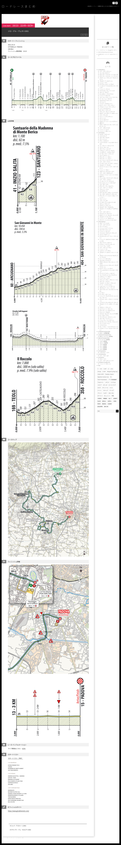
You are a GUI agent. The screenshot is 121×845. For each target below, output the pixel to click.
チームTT (112, 390)
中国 (113, 395)
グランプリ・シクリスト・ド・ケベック (109, 76)
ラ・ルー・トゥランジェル (106, 284)
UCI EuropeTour (102, 221)
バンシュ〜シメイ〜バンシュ (106, 228)
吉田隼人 (110, 401)
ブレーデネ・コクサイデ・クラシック (108, 194)
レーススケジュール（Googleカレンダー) (107, 50)
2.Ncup (99, 371)
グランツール (105, 387)
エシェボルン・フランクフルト (107, 94)
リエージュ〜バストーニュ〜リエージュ (108, 97)
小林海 (114, 401)
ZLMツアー (102, 176)
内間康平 (115, 398)
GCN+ (24, 749)
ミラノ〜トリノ (103, 199)
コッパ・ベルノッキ (104, 147)
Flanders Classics (109, 374)
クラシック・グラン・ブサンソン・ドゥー (109, 280)
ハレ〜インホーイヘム (105, 323)
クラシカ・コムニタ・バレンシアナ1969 (109, 313)
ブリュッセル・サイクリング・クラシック (109, 178)
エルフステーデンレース (105, 229)
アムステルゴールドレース (105, 100)
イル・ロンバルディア (105, 73)
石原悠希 (110, 403)
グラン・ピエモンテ (104, 141)
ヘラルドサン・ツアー (105, 352)
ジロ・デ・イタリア (104, 92)
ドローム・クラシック (105, 204)
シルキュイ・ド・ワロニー (106, 276)
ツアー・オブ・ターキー (105, 225)
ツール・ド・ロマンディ (105, 95)
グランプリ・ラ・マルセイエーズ (107, 310)
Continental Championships (104, 334)
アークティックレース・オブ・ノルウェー (109, 163)
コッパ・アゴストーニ (105, 234)
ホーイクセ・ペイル (104, 315)
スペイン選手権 (103, 346)
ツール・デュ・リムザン (105, 246)
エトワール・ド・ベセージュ (106, 309)
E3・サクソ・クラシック (105, 110)
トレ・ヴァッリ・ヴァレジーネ (107, 145)
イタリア (83, 34)
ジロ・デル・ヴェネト (105, 137)
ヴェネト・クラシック (105, 134)
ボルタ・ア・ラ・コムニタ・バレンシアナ (109, 215)
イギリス (107, 382)
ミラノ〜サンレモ (104, 115)
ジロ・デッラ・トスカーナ (106, 242)
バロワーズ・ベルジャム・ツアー (107, 171)
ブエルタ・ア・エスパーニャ (106, 81)
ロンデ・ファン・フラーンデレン (107, 105)
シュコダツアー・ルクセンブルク (107, 152)
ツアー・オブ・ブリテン (105, 162)
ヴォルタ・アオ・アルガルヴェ (107, 207)
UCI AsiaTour (101, 357)
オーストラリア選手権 (105, 339)
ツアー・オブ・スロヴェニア (106, 173)
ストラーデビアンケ (104, 120)
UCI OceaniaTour (102, 351)
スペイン (100, 390)
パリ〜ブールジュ (103, 226)
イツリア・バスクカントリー (106, 103)
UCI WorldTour (101, 69)
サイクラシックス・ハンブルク (107, 84)
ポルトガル (111, 393)
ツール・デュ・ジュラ (105, 278)
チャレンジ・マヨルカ (105, 312)
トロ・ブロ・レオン (104, 184)
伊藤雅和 (105, 398)
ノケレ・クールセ (104, 200)
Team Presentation (102, 379)
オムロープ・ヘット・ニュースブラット (108, 121)
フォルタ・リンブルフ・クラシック (108, 283)
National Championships (104, 338)
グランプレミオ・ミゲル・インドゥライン (109, 192)
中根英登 (100, 398)
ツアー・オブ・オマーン (105, 212)
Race (99, 365)
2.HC (112, 368)
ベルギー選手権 (103, 341)
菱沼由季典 (100, 406)
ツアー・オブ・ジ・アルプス (106, 187)
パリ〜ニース (102, 118)
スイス (111, 387)
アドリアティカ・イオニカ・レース (107, 317)
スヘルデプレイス (103, 191)
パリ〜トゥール (103, 139)
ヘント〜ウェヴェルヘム (105, 108)
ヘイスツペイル (103, 325)
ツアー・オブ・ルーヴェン (106, 247)
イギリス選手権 (103, 344)
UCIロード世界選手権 (104, 333)
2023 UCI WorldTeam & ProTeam (105, 52)
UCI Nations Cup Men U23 (104, 362)
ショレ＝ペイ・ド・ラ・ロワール (107, 286)
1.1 (86, 34)
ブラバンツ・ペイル (104, 189)
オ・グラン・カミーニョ (105, 294)
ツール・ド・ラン (104, 249)
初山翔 (99, 401)
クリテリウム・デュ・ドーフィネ (107, 90)
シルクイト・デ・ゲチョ (105, 250)
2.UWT (104, 371)
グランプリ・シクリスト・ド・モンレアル (109, 74)
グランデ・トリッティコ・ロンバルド (108, 220)
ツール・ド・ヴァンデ (105, 231)
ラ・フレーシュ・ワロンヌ (106, 99)
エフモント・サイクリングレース (107, 244)
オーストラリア (112, 385)
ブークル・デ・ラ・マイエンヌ (107, 181)
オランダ (105, 385)
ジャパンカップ (103, 136)
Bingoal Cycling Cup (112, 371)
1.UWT (105, 368)
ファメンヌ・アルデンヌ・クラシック (108, 233)
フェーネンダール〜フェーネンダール (108, 275)
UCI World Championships (104, 331)
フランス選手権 (103, 347)
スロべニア (105, 390)
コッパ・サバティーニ (104, 155)
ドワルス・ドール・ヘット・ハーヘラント (109, 174)
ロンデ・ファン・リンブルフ (106, 268)
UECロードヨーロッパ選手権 (106, 336)
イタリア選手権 (103, 349)
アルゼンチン (101, 382)
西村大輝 (106, 406)
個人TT (110, 398)
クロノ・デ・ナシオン (105, 223)
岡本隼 (99, 403)
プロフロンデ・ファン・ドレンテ (107, 288)
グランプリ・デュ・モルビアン (107, 186)
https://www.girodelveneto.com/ (18, 811)
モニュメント (107, 395)
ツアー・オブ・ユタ (104, 356)
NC (111, 377)
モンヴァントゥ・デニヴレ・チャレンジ (109, 322)
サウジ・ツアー (103, 359)
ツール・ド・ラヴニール (105, 364)
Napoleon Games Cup (103, 377)
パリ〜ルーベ (103, 102)
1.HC (101, 368)
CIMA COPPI (101, 374)
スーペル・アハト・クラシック (107, 153)
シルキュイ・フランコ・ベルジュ (107, 150)
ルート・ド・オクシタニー (106, 259)
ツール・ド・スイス (104, 129)
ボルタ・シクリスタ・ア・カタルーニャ (109, 113)
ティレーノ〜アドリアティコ (106, 116)
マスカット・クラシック (105, 307)
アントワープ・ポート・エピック (107, 273)
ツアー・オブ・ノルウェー (106, 179)
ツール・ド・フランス (105, 89)
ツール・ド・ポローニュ (105, 131)
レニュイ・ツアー (103, 82)
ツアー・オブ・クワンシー (106, 71)
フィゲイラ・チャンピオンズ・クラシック (109, 302)
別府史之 (104, 401)
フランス (100, 393)
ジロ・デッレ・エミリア (105, 149)
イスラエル (113, 382)
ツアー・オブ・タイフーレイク (107, 360)
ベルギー (105, 393)
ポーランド (100, 395)
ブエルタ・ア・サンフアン (106, 217)
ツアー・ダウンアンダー (105, 128)
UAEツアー (102, 123)
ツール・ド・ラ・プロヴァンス (107, 218)
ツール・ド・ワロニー (105, 170)
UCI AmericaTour (102, 354)
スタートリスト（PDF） (15, 758)
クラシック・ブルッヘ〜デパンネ (107, 111)
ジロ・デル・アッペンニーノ (106, 318)
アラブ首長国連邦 (113, 379)
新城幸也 (104, 403)
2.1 (108, 368)
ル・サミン (102, 292)
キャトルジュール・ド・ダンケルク (108, 183)
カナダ (99, 387)
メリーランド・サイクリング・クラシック (109, 160)
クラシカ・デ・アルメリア (106, 213)
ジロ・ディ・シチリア (105, 281)
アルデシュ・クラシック (105, 205)
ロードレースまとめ (19, 6)
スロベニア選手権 (104, 343)
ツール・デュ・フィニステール (107, 320)
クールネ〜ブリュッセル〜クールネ (108, 202)
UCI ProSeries (101, 132)
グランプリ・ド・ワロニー (106, 157)
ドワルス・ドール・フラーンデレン (108, 107)
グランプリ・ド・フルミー (106, 158)
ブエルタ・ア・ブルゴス (105, 165)
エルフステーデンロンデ (105, 260)
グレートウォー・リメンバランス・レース (109, 326)
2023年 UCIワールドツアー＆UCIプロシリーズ (108, 55)
